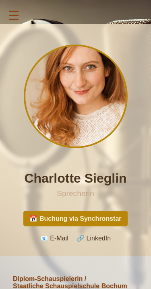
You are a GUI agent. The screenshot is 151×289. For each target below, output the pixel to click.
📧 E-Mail (54, 238)
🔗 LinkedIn (94, 238)
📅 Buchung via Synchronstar (75, 218)
